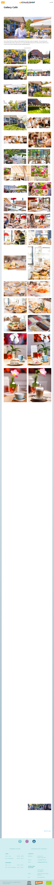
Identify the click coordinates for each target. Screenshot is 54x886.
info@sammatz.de (42, 862)
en (50, 2)
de (52, 2)
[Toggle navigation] (3, 2)
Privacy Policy (6, 883)
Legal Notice (16, 882)
